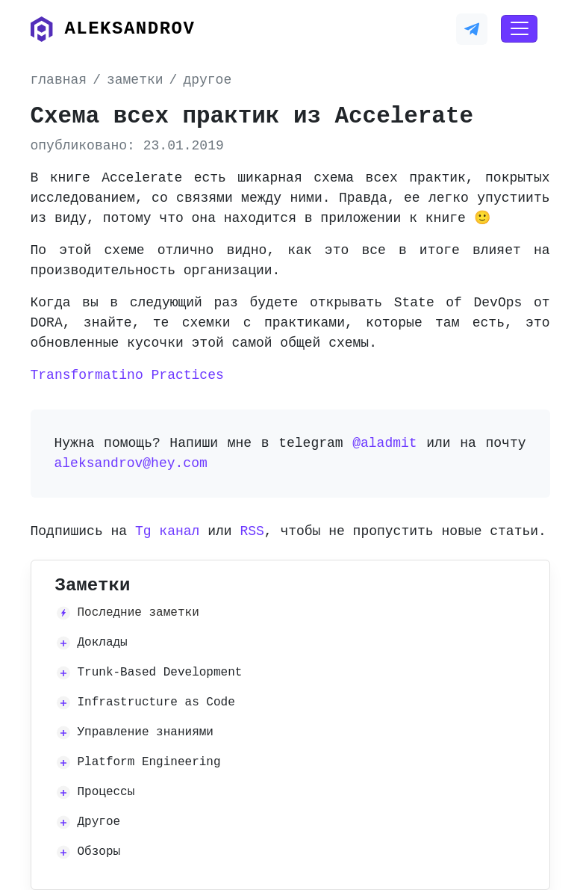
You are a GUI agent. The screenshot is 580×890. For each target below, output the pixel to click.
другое (207, 79)
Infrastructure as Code (156, 702)
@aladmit (384, 443)
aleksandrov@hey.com (131, 463)
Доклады (103, 642)
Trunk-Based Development (160, 672)
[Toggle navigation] (519, 29)
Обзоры (99, 852)
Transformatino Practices (127, 375)
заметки (135, 79)
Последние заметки (138, 612)
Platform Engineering (149, 762)
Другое (99, 822)
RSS (252, 531)
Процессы (106, 792)
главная (59, 79)
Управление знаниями (145, 732)
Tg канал (167, 531)
